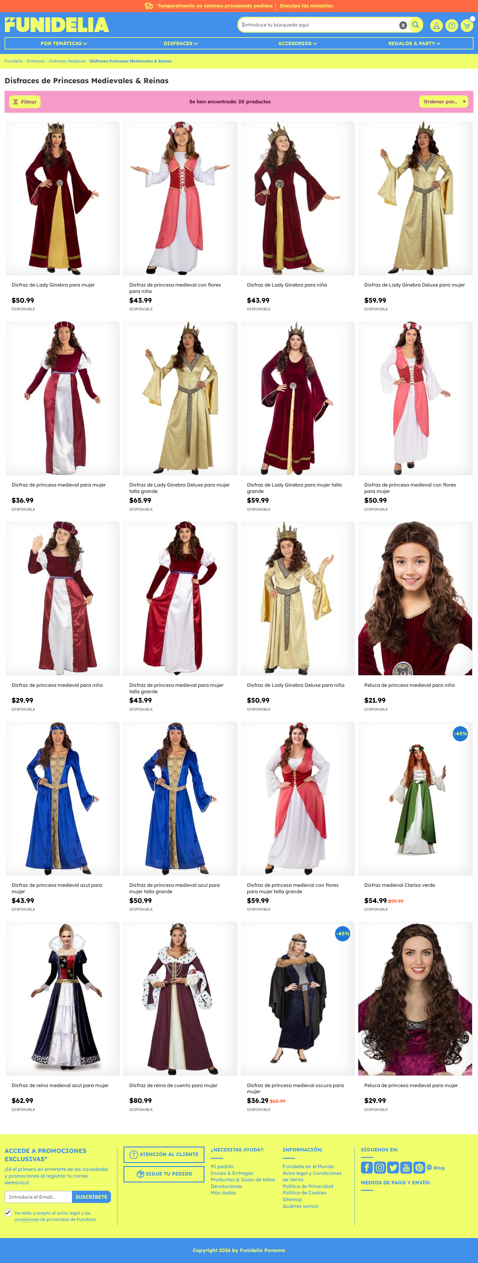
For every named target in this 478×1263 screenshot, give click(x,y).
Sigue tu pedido (164, 1174)
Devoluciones (226, 1186)
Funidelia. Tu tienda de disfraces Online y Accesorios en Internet (57, 24)
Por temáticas (61, 43)
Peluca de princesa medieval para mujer (411, 1085)
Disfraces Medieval (67, 61)
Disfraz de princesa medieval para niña (57, 685)
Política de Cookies (305, 1193)
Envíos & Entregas (232, 1173)
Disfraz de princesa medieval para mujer (59, 485)
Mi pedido (222, 1166)
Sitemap (292, 1199)
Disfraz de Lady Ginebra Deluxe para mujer (414, 285)
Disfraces (178, 43)
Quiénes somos (301, 1206)
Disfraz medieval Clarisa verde (399, 885)
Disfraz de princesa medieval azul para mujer (57, 888)
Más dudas (223, 1193)
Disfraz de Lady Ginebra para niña (287, 285)
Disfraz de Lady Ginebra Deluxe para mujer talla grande (179, 488)
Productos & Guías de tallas (243, 1179)
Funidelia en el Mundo (308, 1166)
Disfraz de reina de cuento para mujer (173, 1085)
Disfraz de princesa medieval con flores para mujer (410, 488)
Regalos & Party (411, 43)
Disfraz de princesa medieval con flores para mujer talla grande (293, 888)
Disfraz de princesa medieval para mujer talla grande (176, 688)
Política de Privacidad (308, 1186)
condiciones (27, 1219)
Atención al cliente (164, 1155)
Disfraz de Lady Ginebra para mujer (53, 285)
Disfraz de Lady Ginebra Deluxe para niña (295, 685)
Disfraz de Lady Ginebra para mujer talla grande (294, 488)
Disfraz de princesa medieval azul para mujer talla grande (174, 888)
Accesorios (295, 43)
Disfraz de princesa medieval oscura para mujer (295, 1088)
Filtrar (29, 102)
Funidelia (14, 61)
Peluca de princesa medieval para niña (409, 685)
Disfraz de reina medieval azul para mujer (60, 1085)
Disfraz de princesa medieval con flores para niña (175, 288)
